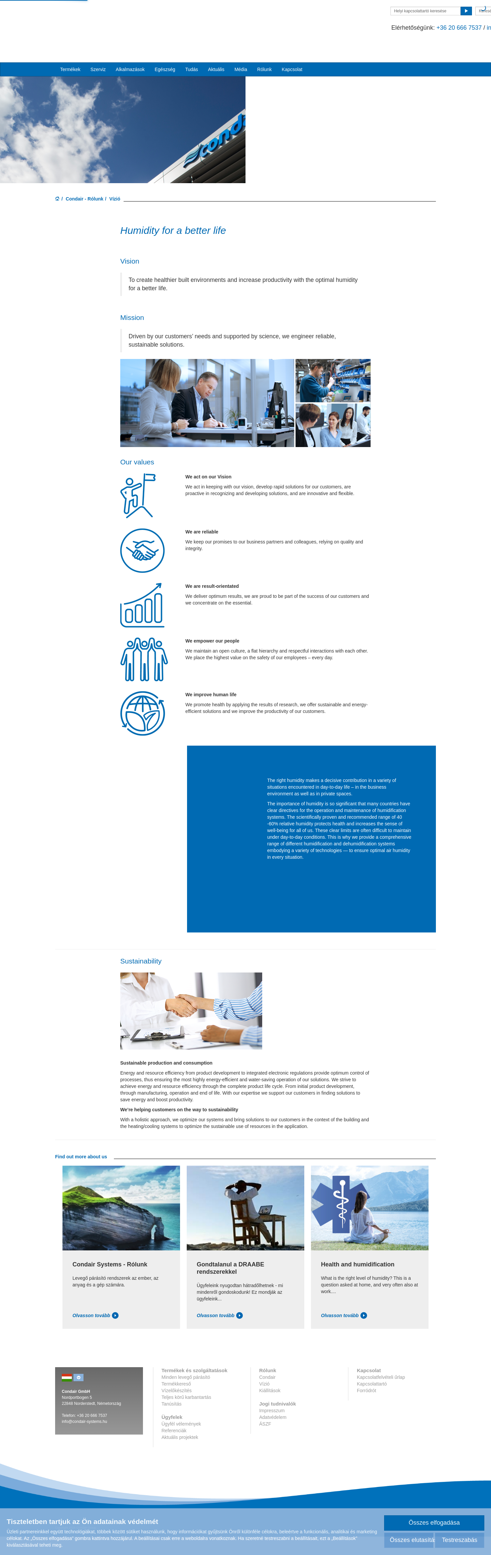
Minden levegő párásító (186, 1395)
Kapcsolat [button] (292, 47)
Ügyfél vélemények (181, 1442)
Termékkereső (176, 1402)
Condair (267, 1395)
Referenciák (174, 1449)
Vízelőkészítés (177, 1409)
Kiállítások (270, 1409)
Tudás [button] (191, 47)
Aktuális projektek (180, 1455)
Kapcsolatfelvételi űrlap (381, 1395)
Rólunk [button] (264, 47)
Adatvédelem (273, 1435)
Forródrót (366, 1409)
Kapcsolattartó (372, 1402)
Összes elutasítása (412, 1540)
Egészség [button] (165, 47)
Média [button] (240, 47)
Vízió (264, 1402)
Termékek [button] (70, 47)
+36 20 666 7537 (338, 27)
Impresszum (272, 1429)
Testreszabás (459, 1540)
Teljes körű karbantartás (186, 1415)
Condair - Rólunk (85, 217)
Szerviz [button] (98, 47)
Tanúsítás (172, 1422)
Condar (93, 19)
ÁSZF (265, 1442)
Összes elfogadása (434, 1522)
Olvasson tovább (95, 1333)
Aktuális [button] (216, 47)
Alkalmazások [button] (130, 47)
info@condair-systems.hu (400, 27)
